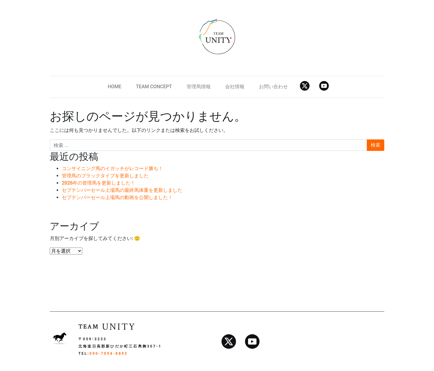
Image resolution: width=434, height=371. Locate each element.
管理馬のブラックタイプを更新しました (105, 176)
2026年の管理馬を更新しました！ (98, 183)
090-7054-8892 (109, 353)
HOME (114, 86)
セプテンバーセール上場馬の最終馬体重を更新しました (122, 190)
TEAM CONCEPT (154, 86)
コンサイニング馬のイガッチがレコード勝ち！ (112, 168)
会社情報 (234, 86)
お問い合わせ (273, 86)
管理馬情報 (199, 86)
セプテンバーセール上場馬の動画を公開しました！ (117, 197)
